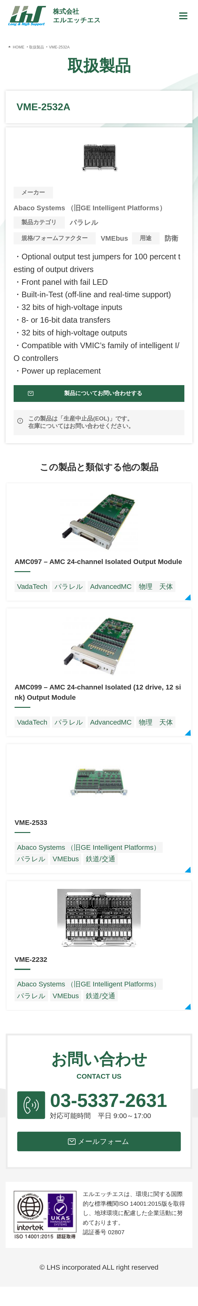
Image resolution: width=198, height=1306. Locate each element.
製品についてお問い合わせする (105, 398)
